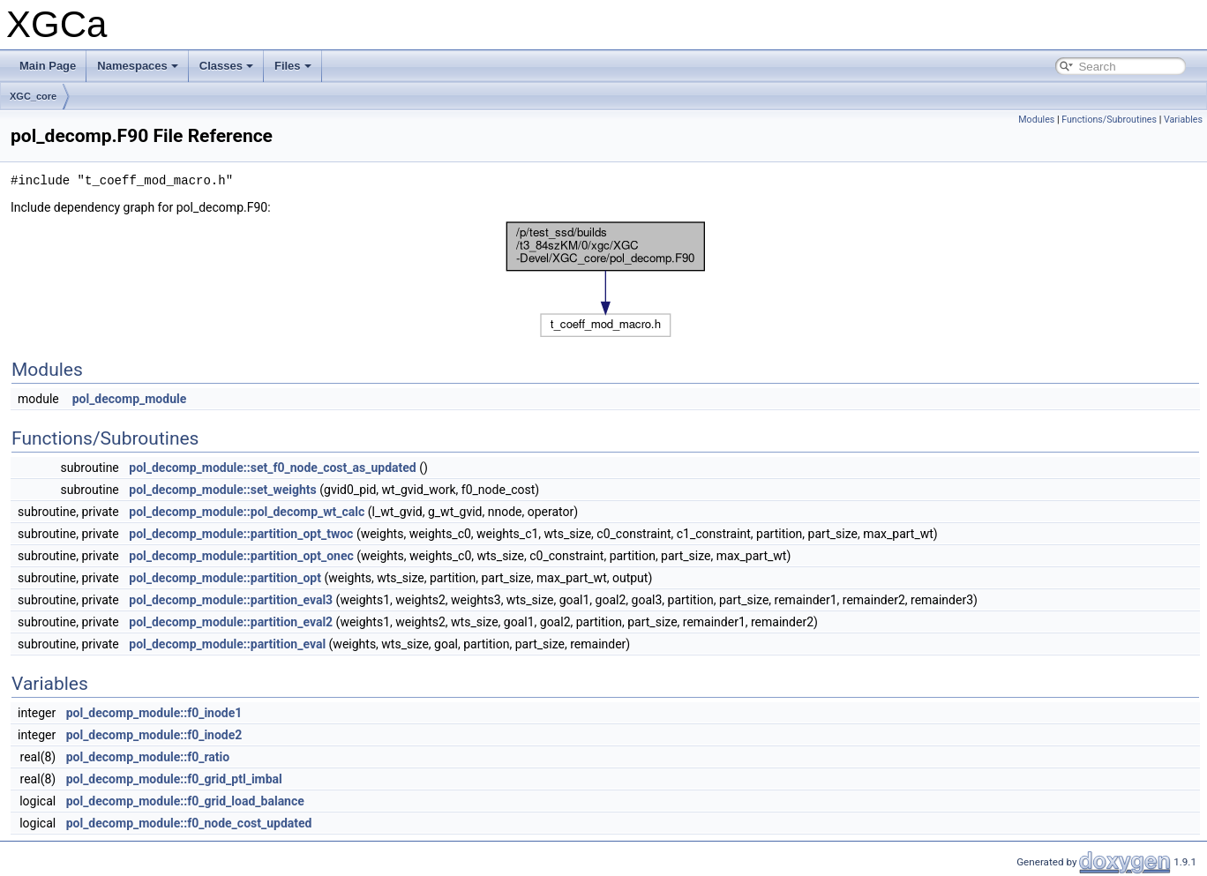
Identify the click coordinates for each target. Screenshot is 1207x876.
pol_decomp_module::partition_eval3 (231, 600)
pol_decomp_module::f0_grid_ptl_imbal (174, 779)
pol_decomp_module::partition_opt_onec (241, 556)
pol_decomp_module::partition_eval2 (231, 622)
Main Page (47, 65)
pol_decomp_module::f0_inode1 (154, 713)
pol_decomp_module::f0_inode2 (154, 735)
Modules (1036, 119)
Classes (226, 65)
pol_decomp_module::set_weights (223, 490)
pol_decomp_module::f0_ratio (148, 757)
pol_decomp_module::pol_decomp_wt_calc (246, 512)
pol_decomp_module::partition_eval (227, 644)
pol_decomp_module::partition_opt (225, 578)
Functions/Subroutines (1109, 119)
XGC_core (33, 96)
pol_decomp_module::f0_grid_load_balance (185, 801)
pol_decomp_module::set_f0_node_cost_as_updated (272, 467)
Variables (1183, 119)
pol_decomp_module (129, 399)
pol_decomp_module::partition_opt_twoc (241, 534)
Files (292, 65)
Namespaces (137, 65)
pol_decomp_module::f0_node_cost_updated (189, 823)
